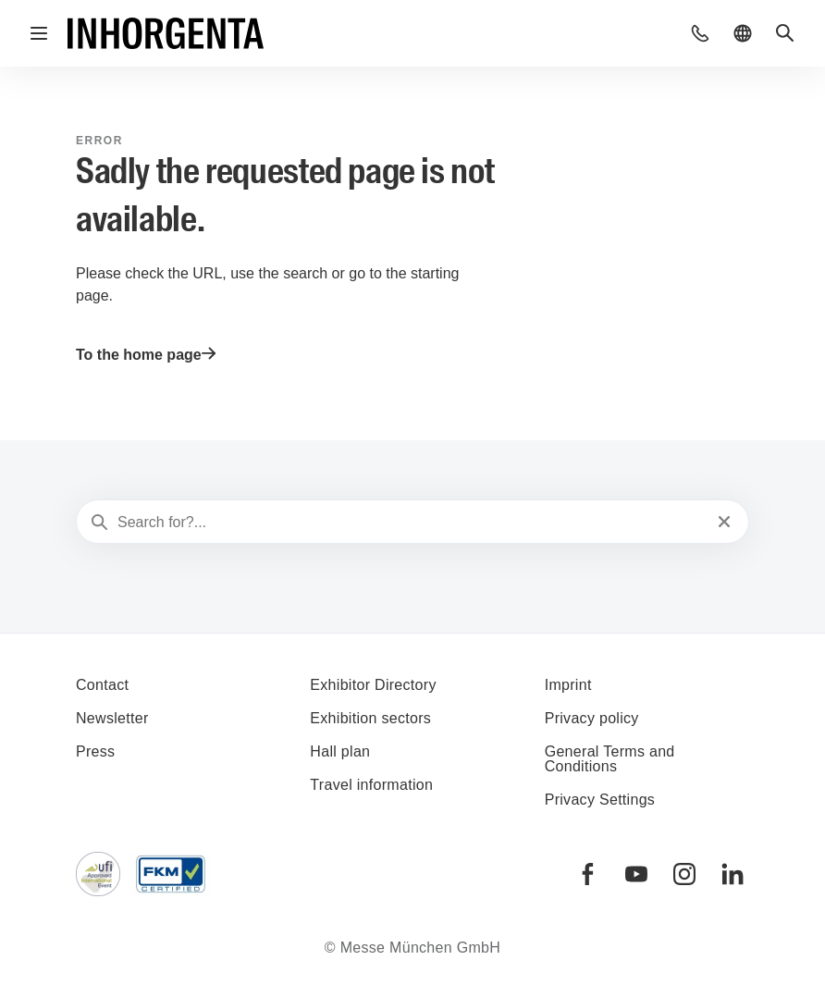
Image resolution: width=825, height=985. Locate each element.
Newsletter (112, 718)
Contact (102, 685)
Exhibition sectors (370, 718)
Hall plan (340, 751)
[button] (700, 33)
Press (95, 751)
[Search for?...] (410, 522)
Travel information (371, 785)
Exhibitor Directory (373, 685)
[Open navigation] (38, 33)
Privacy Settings (600, 799)
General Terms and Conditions (610, 759)
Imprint (568, 685)
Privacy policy (592, 718)
